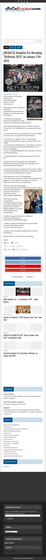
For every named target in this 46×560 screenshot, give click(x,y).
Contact (13, 552)
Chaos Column (7, 314)
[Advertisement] (24, 25)
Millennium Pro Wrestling (11, 441)
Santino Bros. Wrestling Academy (13, 450)
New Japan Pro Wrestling (10, 443)
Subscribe (10, 519)
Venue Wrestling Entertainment (12, 456)
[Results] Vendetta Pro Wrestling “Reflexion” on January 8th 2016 (20, 354)
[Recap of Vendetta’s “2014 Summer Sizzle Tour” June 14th (22, 318)
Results (5, 296)
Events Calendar (8, 394)
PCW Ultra (6, 445)
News (12, 47)
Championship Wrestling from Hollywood (15, 429)
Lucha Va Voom (7, 439)
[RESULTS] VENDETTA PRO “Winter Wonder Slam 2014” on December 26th (20, 336)
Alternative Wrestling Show (11, 425)
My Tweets (6, 467)
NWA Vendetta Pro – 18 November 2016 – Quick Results (20, 300)
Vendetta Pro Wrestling (10, 454)
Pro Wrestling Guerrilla (10, 447)
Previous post (17, 277)
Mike (11, 94)
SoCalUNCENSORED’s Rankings (13, 402)
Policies (8, 552)
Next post (30, 277)
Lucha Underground (9, 437)
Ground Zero (7, 433)
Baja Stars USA (7, 427)
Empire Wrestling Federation (12, 431)
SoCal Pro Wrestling (9, 452)
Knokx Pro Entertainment (11, 435)
